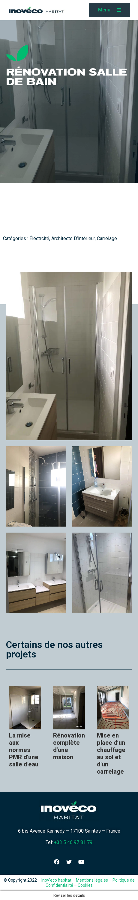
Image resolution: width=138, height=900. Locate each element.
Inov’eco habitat (56, 880)
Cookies (85, 885)
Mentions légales (92, 880)
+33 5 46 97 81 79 (73, 842)
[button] (109, 10)
